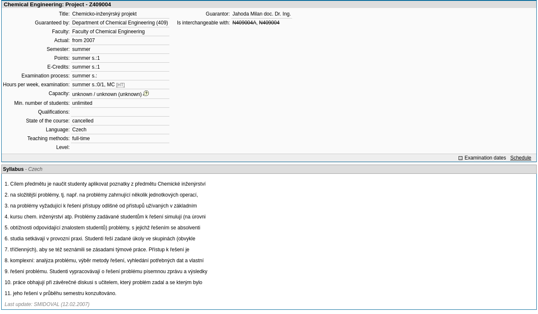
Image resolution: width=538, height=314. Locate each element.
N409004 (269, 23)
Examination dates (485, 158)
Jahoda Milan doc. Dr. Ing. (261, 14)
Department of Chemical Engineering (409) (120, 23)
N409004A (244, 23)
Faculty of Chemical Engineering (108, 32)
